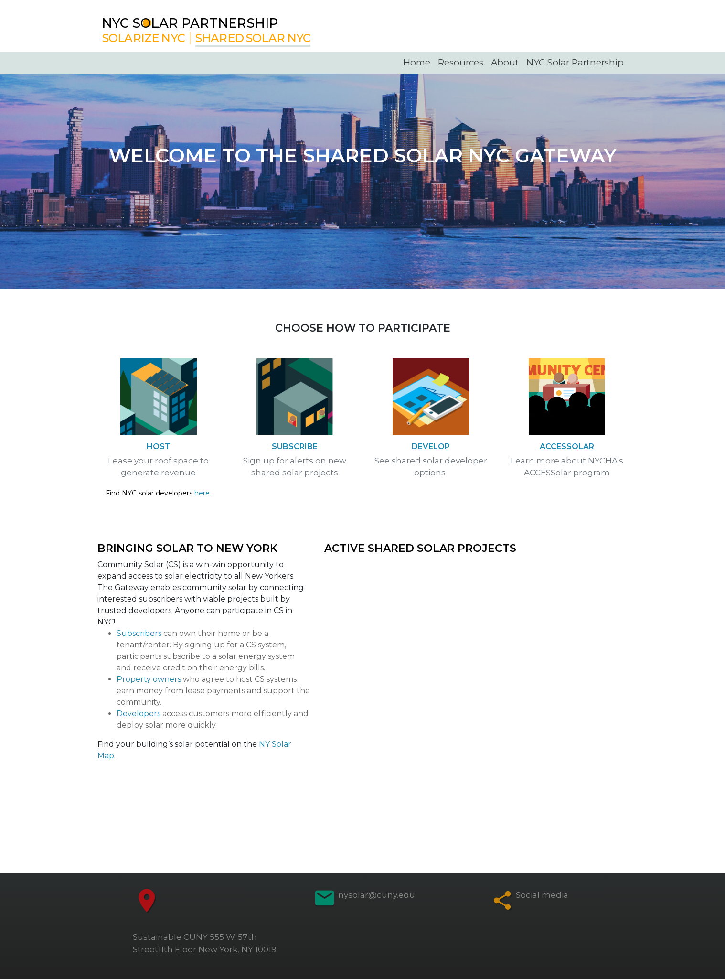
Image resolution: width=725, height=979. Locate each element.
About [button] (505, 62)
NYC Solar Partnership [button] (575, 62)
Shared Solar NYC (253, 38)
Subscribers (139, 633)
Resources (460, 62)
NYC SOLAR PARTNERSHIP (190, 23)
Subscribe (295, 446)
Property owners (149, 679)
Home (416, 62)
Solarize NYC (143, 38)
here (202, 493)
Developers (138, 713)
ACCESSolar (567, 446)
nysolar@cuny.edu (376, 895)
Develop (431, 446)
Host (159, 446)
